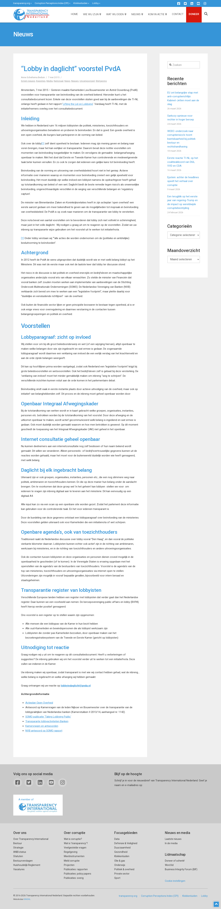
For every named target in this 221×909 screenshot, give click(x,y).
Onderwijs (119, 865)
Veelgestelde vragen (75, 847)
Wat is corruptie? (73, 839)
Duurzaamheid (122, 847)
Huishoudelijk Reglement (26, 865)
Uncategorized (87, 81)
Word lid (169, 865)
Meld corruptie (72, 860)
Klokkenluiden (80, 3)
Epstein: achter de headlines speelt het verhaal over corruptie (183, 181)
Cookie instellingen (175, 881)
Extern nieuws (28, 81)
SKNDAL (27, 899)
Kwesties (40, 81)
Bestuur (17, 843)
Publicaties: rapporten (76, 869)
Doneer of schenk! (175, 860)
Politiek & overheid (124, 869)
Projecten (69, 865)
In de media (171, 843)
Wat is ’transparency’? (76, 843)
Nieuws (75, 81)
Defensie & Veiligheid (125, 843)
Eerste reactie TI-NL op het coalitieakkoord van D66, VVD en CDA (182, 161)
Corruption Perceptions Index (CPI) (52, 3)
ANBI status (19, 852)
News (67, 81)
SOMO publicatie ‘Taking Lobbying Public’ (48, 716)
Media (49, 81)
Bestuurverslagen (23, 860)
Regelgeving (70, 852)
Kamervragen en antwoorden (41, 726)
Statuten (18, 856)
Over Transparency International (30, 839)
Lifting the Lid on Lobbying (78, 104)
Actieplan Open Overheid (39, 702)
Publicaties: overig (74, 878)
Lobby (95, 3)
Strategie (18, 847)
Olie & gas (119, 860)
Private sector (121, 873)
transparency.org (21, 3)
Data (116, 839)
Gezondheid (120, 852)
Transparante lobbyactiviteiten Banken (46, 721)
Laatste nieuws (173, 839)
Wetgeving (101, 81)
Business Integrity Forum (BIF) (181, 869)
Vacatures (19, 869)
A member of (37, 805)
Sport (117, 878)
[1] (42, 143)
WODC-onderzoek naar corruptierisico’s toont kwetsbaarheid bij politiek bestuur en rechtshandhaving (181, 139)
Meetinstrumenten (74, 856)
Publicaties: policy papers (77, 873)
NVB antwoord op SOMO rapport (43, 730)
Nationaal (58, 81)
